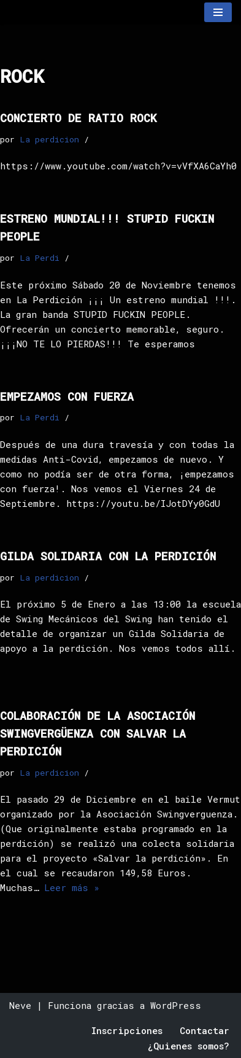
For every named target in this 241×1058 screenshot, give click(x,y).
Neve (20, 1005)
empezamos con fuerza (67, 396)
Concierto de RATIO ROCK (78, 117)
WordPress (175, 1005)
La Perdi (39, 257)
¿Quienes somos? (188, 1046)
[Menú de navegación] (218, 12)
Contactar (204, 1030)
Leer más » (71, 887)
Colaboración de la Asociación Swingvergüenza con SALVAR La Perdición (97, 733)
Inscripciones (127, 1030)
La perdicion (49, 139)
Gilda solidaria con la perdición (108, 556)
